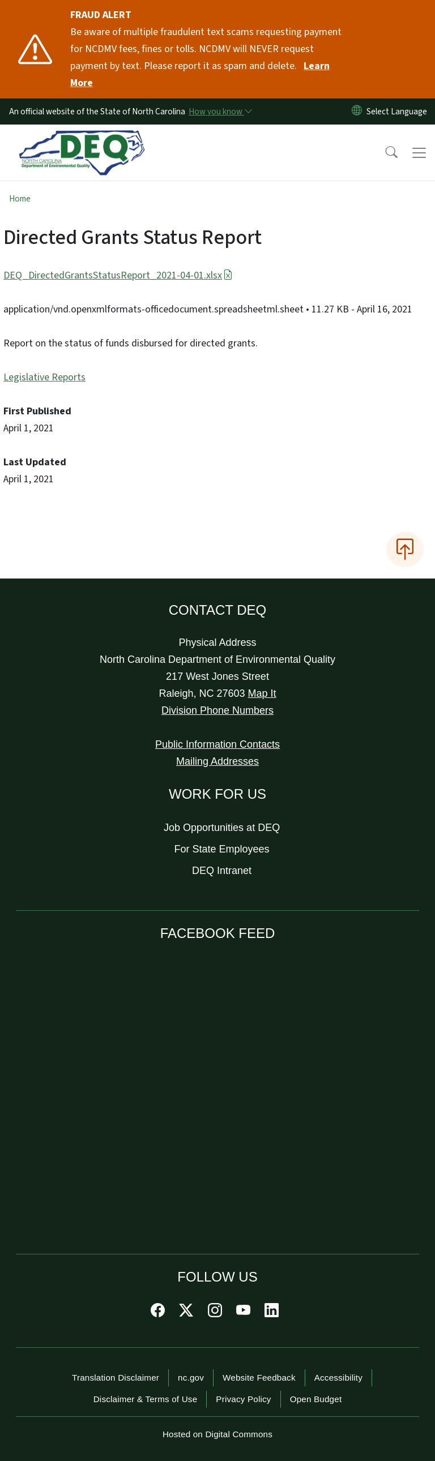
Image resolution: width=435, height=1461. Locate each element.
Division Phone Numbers (217, 710)
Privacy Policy (243, 1399)
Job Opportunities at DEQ (222, 827)
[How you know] (220, 111)
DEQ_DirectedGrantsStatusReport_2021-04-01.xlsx (118, 275)
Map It (262, 693)
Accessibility (338, 1377)
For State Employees (222, 849)
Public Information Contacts (217, 744)
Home (20, 198)
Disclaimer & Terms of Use (145, 1399)
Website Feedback (259, 1377)
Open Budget (316, 1399)
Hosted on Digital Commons (217, 1434)
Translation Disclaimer (115, 1377)
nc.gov (191, 1377)
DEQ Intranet (221, 870)
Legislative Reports (44, 377)
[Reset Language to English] (357, 111)
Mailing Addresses (217, 761)
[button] (384, 152)
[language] (399, 111)
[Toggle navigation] (419, 152)
